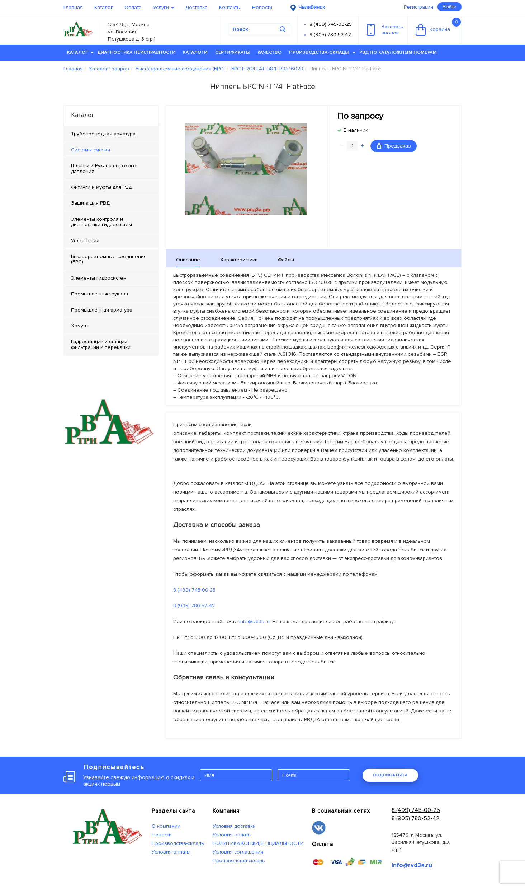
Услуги (163, 7)
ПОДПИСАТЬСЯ (390, 775)
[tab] (111, 150)
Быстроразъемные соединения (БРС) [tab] (109, 259)
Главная (73, 7)
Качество (269, 52)
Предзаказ (394, 146)
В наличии (356, 130)
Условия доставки (234, 826)
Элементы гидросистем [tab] (99, 278)
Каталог (103, 7)
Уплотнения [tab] (85, 241)
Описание (188, 260)
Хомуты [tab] (80, 326)
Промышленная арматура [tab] (101, 310)
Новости (262, 7)
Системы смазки (90, 150)
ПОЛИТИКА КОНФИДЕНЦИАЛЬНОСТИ (258, 843)
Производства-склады (322, 52)
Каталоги (195, 52)
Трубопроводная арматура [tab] (103, 134)
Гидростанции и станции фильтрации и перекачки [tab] (101, 344)
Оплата (133, 7)
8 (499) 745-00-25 (330, 24)
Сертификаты (232, 52)
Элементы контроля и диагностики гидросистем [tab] (101, 222)
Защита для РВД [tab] (90, 203)
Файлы (286, 260)
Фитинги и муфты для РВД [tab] (101, 187)
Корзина (438, 27)
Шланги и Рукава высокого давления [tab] (103, 168)
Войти (450, 7)
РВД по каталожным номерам (398, 52)
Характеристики (239, 260)
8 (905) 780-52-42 (330, 35)
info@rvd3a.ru (254, 621)
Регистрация (418, 7)
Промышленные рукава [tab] (99, 294)
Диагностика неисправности (137, 52)
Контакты (230, 7)
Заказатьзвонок (385, 30)
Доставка (196, 7)
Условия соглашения (238, 852)
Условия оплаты (171, 852)
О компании (166, 826)
